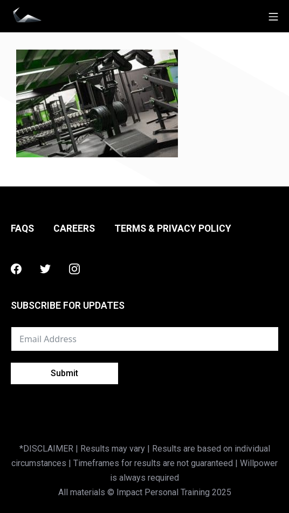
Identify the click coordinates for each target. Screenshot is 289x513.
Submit (64, 373)
